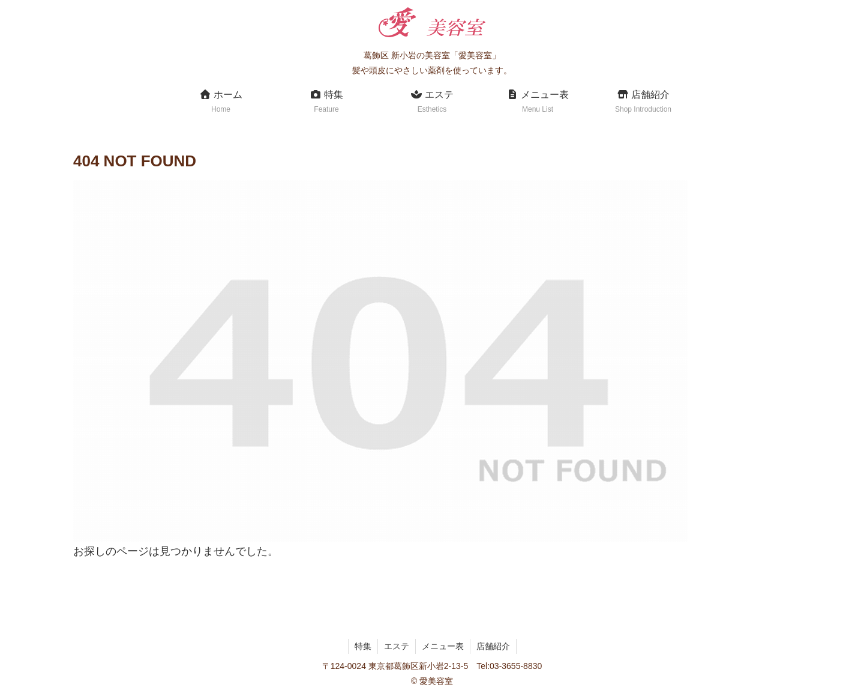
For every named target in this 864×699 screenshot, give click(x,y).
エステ (396, 646)
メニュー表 (443, 646)
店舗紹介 (493, 646)
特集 (363, 646)
